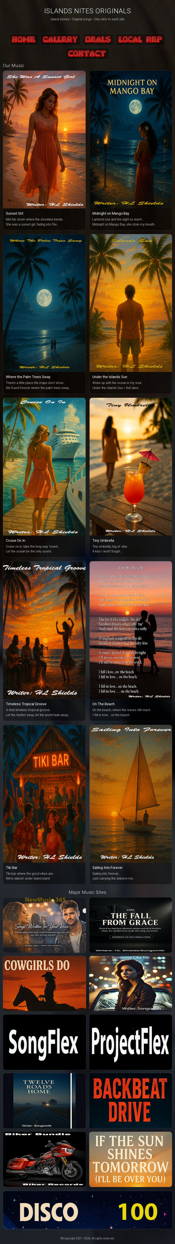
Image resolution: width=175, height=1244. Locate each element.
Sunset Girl (14, 213)
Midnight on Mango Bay (110, 213)
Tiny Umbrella (103, 540)
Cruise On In (15, 540)
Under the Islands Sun (109, 377)
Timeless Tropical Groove (26, 704)
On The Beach (103, 704)
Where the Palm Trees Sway (28, 377)
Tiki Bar (11, 867)
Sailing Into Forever (107, 867)
